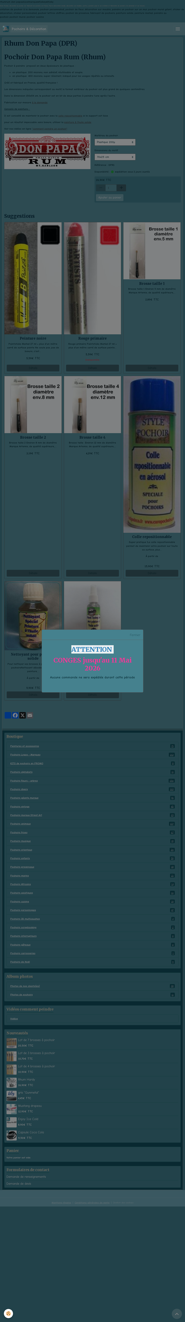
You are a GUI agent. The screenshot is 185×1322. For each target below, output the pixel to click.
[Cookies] (8, 1313)
